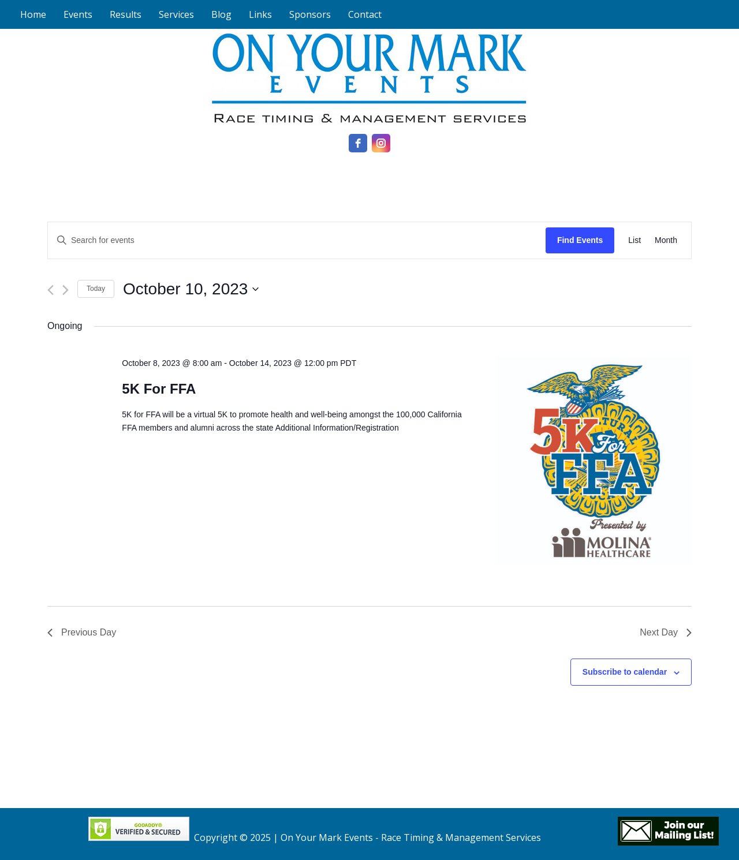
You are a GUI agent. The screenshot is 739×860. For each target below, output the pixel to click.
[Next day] (65, 290)
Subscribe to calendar (625, 671)
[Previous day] (50, 290)
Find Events (580, 240)
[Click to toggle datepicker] (191, 289)
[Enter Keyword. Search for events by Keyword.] (297, 240)
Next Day (666, 632)
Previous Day (81, 632)
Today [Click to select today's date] (96, 289)
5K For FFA (159, 389)
